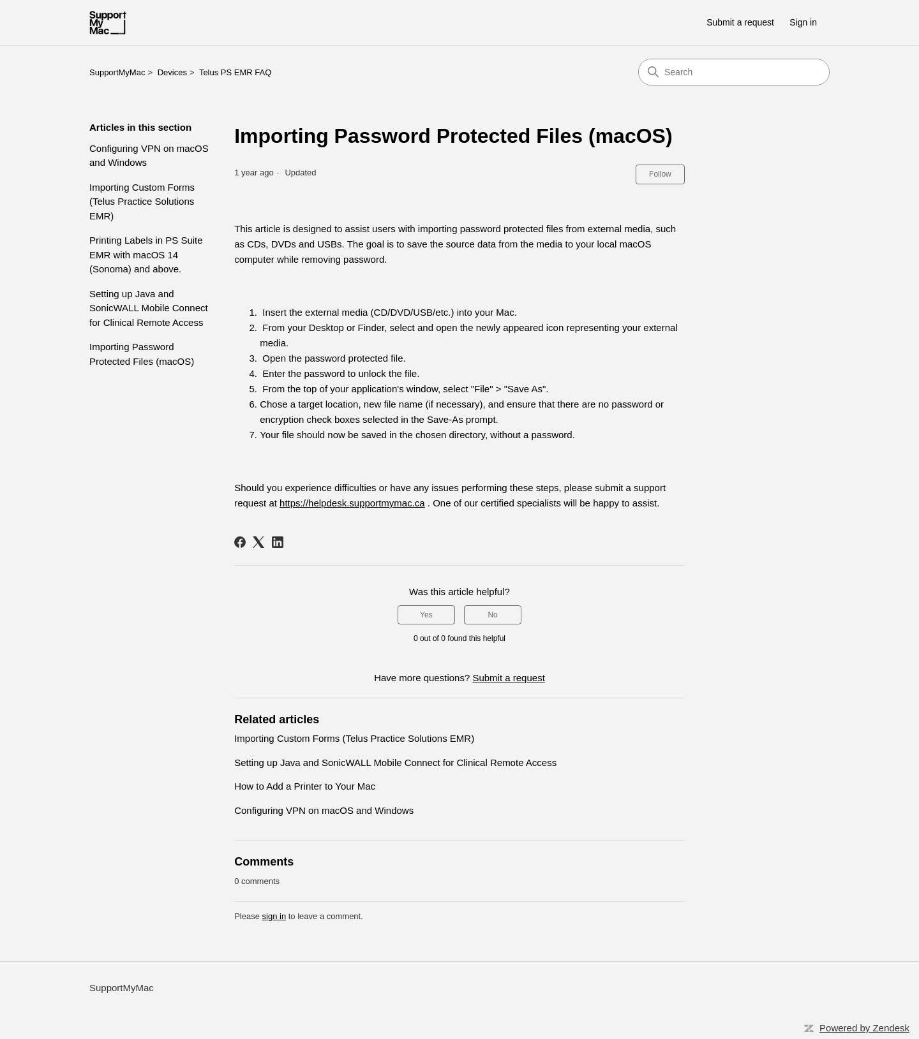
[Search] (734, 72)
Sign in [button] (803, 22)
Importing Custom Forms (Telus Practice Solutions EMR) (142, 201)
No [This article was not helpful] (492, 614)
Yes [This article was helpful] (426, 614)
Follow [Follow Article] (660, 174)
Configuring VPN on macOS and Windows (149, 155)
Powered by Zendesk (864, 1027)
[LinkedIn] (277, 542)
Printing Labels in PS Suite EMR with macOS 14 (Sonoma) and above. (146, 254)
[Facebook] (240, 542)
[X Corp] (258, 542)
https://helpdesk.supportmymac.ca (352, 502)
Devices (172, 72)
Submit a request (740, 22)
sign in (274, 916)
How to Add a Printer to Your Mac (304, 786)
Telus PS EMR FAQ (235, 72)
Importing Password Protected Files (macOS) (141, 354)
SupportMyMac (117, 72)
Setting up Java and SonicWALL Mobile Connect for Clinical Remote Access (148, 308)
